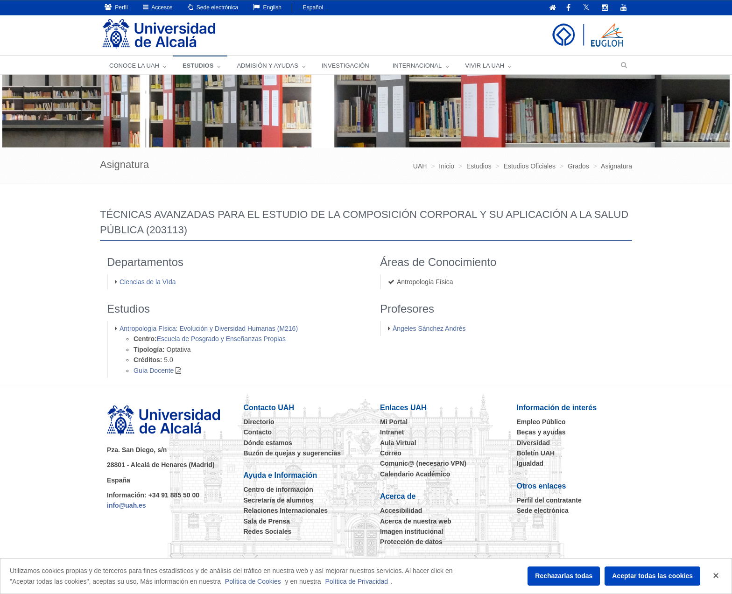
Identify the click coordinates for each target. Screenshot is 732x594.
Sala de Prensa (267, 521)
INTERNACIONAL (417, 65)
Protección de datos (411, 541)
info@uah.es (126, 505)
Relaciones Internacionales (286, 510)
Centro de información (278, 489)
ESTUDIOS (198, 65)
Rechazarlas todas (563, 576)
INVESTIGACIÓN (345, 65)
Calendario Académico (415, 474)
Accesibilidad (401, 510)
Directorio (259, 422)
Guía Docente (154, 370)
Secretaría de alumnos (278, 500)
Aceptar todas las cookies (652, 576)
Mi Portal (394, 422)
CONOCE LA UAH (134, 65)
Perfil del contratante (549, 500)
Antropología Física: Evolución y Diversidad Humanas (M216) (209, 328)
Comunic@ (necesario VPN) (423, 463)
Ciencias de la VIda (148, 282)
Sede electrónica (213, 7)
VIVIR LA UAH (484, 65)
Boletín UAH (536, 453)
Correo (390, 453)
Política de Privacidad (356, 581)
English (267, 7)
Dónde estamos (268, 443)
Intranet (392, 432)
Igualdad (530, 463)
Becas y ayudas (541, 432)
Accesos (158, 7)
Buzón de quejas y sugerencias (292, 453)
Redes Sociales (268, 531)
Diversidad (533, 443)
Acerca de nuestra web (415, 521)
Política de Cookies (253, 581)
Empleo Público (541, 422)
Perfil (116, 7)
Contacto (258, 432)
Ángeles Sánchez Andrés (429, 328)
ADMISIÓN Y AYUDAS (267, 65)
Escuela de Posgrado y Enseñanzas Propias (221, 338)
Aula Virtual (398, 443)
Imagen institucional (411, 531)
